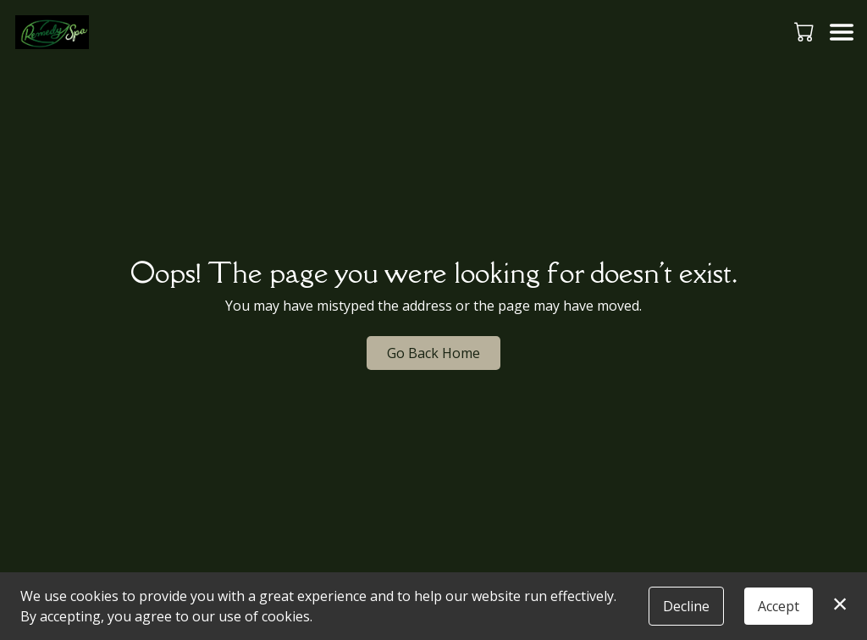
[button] (805, 31)
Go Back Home (433, 353)
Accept (778, 606)
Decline (686, 606)
